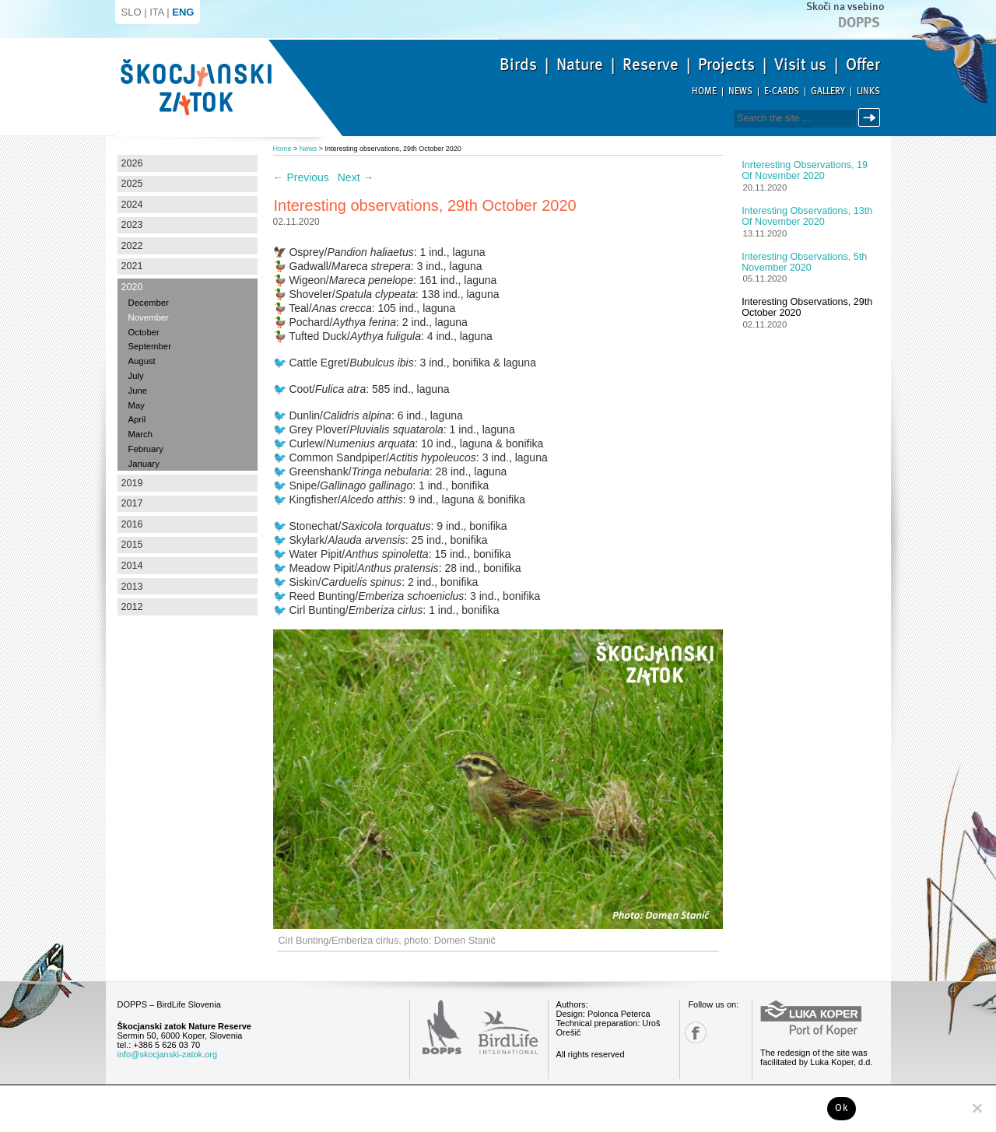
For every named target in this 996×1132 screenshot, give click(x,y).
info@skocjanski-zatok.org (167, 1054)
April (137, 419)
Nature (579, 64)
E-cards (781, 91)
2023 (132, 224)
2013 (132, 586)
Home (704, 91)
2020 (132, 287)
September (149, 346)
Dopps (859, 22)
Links (868, 91)
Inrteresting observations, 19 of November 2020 (805, 170)
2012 (132, 606)
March (140, 434)
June (138, 390)
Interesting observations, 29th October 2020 (807, 307)
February (145, 449)
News (740, 91)
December (148, 302)
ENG (183, 12)
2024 (132, 204)
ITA (156, 12)
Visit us (800, 64)
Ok (841, 1108)
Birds (518, 64)
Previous (301, 177)
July (136, 375)
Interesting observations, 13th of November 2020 (807, 216)
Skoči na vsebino (845, 6)
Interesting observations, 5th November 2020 (804, 262)
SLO (131, 12)
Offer (863, 64)
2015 (132, 544)
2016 (132, 524)
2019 (132, 483)
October (144, 332)
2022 (132, 245)
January (144, 463)
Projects (726, 64)
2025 (132, 183)
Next (356, 177)
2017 (132, 503)
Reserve (650, 64)
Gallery (828, 91)
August (142, 361)
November (148, 317)
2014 (132, 565)
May (136, 405)
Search (872, 118)
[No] (976, 1108)
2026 (132, 163)
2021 (132, 266)
